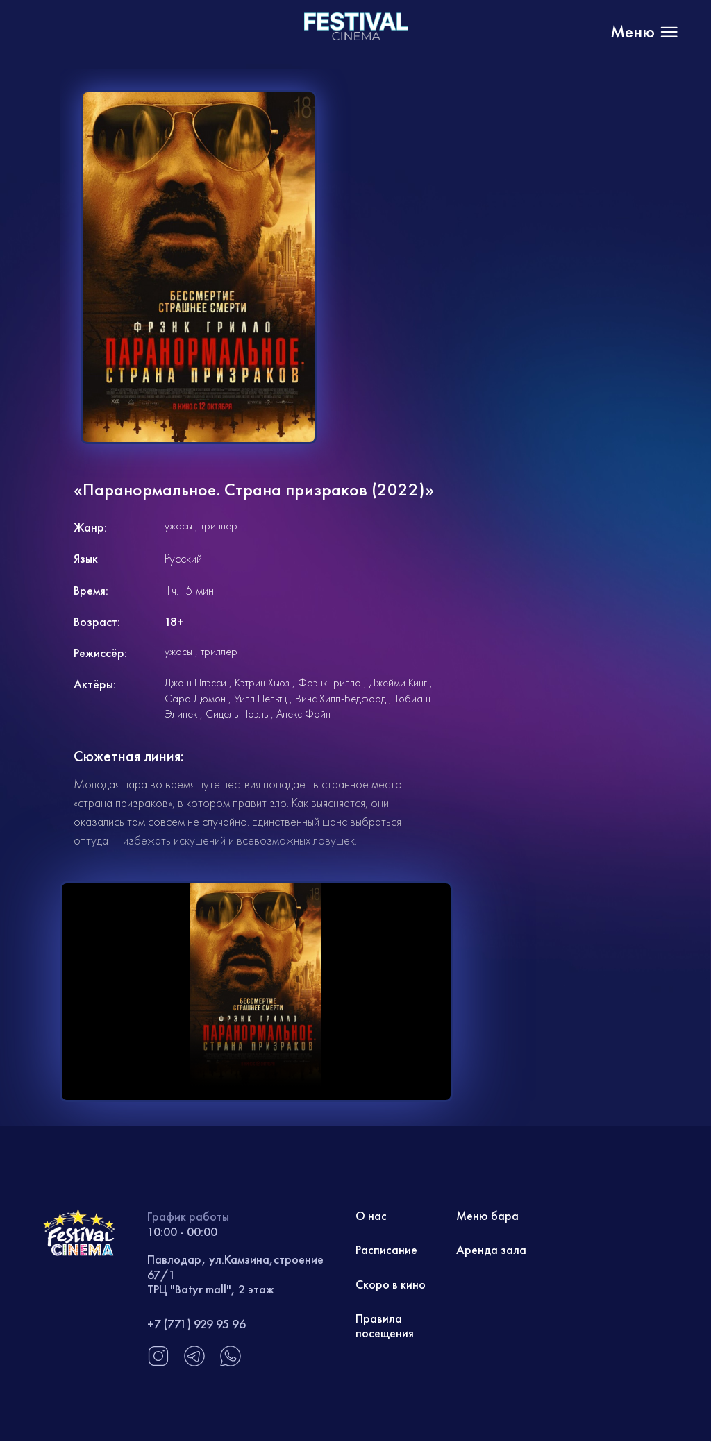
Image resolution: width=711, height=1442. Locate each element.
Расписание (386, 1251)
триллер (219, 525)
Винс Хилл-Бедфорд (340, 698)
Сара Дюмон (195, 698)
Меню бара (487, 1216)
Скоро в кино (391, 1285)
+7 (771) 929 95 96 (196, 1324)
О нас (371, 1216)
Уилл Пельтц (260, 698)
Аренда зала (491, 1251)
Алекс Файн (303, 713)
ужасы (178, 525)
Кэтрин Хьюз (262, 682)
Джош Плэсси (195, 682)
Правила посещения (385, 1327)
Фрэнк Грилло (329, 682)
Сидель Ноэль (237, 713)
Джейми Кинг (398, 682)
